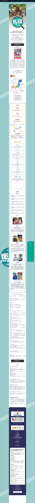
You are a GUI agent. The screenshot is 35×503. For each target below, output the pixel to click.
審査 (29, 253)
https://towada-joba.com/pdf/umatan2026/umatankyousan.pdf (17, 482)
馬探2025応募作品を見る (18, 95)
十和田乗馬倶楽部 (17, 441)
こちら (15, 483)
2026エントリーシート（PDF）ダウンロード (15, 304)
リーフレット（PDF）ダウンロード (17, 41)
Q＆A (29, 258)
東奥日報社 (17, 435)
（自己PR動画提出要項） (18, 307)
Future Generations (17, 442)
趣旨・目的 (30, 243)
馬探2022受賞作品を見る (18, 99)
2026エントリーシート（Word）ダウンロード (15, 305)
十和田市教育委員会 (17, 434)
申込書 (22, 460)
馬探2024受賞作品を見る (18, 96)
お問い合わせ (30, 260)
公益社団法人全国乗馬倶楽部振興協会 (17, 437)
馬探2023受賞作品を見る (18, 98)
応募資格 (29, 250)
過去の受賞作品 (30, 246)
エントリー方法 (30, 256)
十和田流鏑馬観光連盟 (17, 445)
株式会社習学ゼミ (17, 430)
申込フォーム (17, 460)
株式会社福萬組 (17, 416)
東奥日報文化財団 (17, 436)
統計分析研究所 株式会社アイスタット (17, 422)
